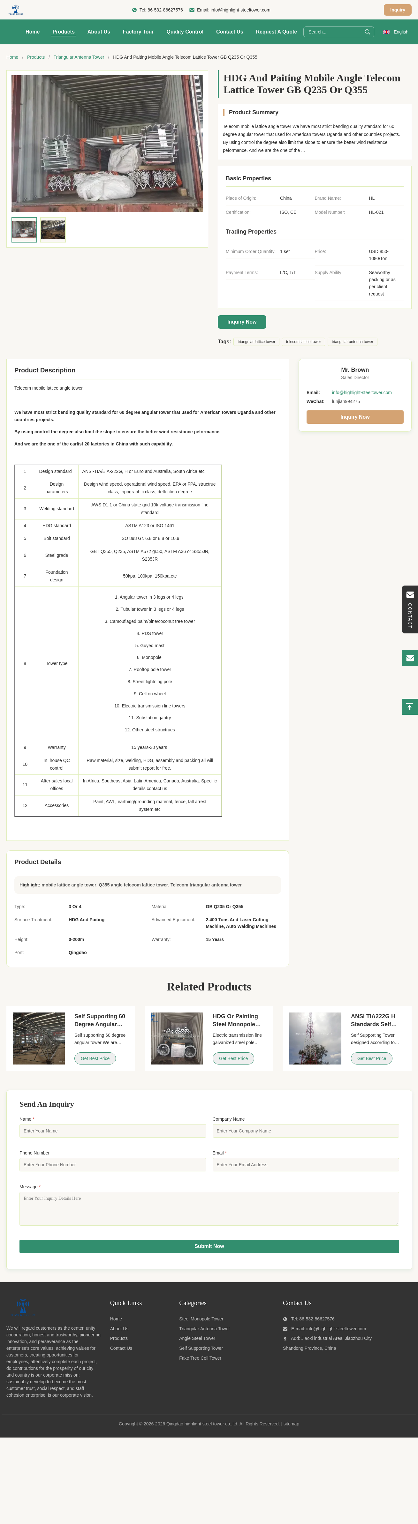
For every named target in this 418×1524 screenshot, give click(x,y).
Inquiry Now (242, 322)
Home (33, 31)
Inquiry (397, 9)
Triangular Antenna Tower (79, 57)
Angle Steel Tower (197, 1343)
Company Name (229, 1119)
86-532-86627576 (165, 9)
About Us (98, 31)
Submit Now (209, 1251)
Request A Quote (276, 31)
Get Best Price (95, 1058)
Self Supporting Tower (201, 1353)
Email (220, 1152)
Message (30, 1186)
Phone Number (34, 1152)
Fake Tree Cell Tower (200, 1362)
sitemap (291, 1428)
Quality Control (185, 31)
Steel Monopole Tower (201, 1323)
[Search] (367, 32)
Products (63, 31)
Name (26, 1119)
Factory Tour (138, 31)
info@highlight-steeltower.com (240, 9)
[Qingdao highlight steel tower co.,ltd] (22, 1320)
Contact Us (229, 31)
